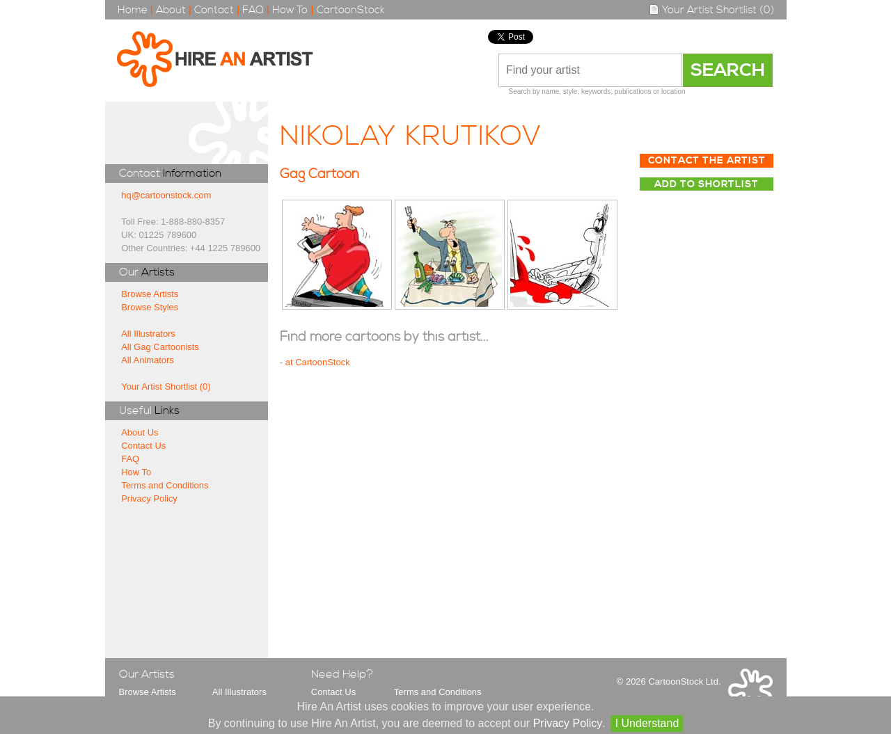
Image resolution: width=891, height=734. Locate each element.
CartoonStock (351, 10)
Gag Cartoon (319, 174)
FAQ (253, 10)
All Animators (147, 360)
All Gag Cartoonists (160, 347)
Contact (214, 10)
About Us (139, 432)
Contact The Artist (707, 160)
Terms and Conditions (164, 485)
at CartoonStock (317, 362)
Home (133, 10)
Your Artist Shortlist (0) (711, 10)
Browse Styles (149, 307)
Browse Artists (149, 294)
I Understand (647, 723)
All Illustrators (148, 333)
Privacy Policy (149, 498)
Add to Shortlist (706, 184)
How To (290, 10)
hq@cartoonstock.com (166, 195)
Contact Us (143, 445)
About (171, 10)
